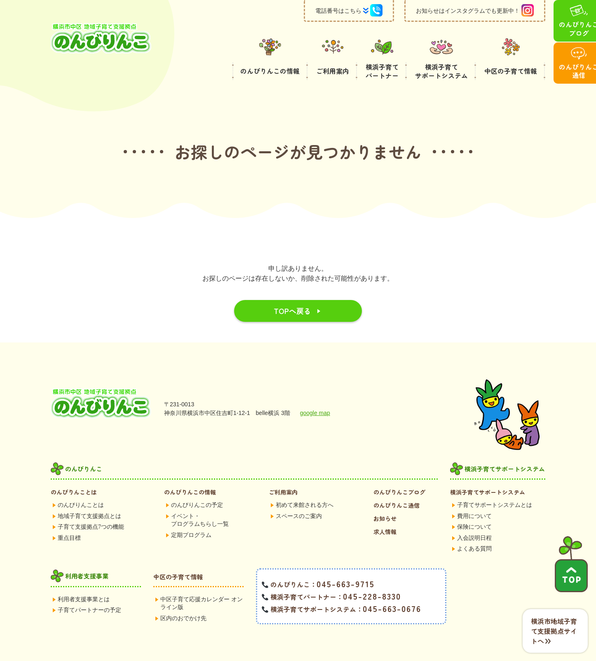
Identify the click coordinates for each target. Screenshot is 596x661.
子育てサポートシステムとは (494, 485)
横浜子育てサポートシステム (487, 472)
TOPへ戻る (292, 291)
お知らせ (385, 499)
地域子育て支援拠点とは (89, 496)
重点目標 (69, 518)
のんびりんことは (74, 472)
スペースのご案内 (299, 496)
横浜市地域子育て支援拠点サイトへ (554, 631)
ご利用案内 (283, 472)
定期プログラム (191, 515)
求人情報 (385, 512)
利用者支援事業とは (84, 580)
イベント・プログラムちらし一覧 (200, 500)
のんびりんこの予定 (197, 485)
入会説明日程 (474, 518)
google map (315, 393)
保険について (474, 507)
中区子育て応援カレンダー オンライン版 (201, 584)
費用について (474, 496)
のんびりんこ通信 (396, 485)
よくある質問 (474, 529)
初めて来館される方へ (304, 485)
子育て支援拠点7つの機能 (91, 507)
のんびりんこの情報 (190, 472)
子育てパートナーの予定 (89, 590)
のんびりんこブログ (399, 472)
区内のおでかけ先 (183, 598)
